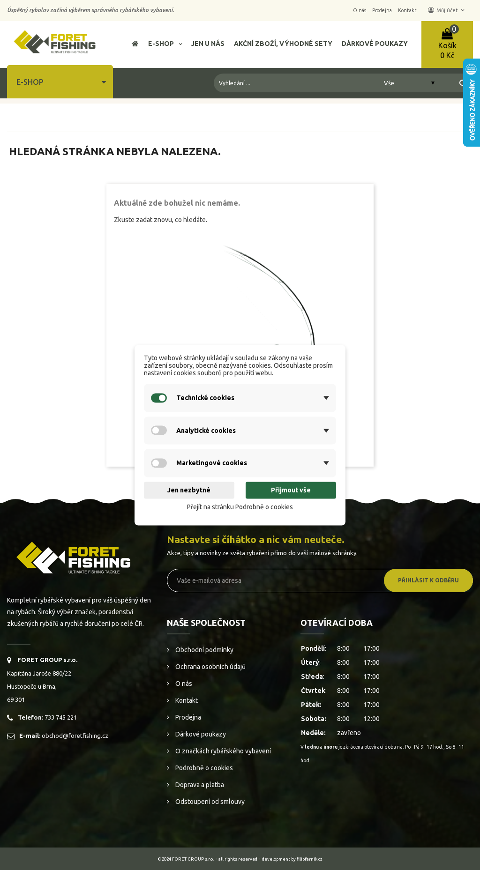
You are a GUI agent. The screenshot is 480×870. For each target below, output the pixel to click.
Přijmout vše (291, 490)
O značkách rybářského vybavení (222, 751)
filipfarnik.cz (309, 859)
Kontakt (186, 700)
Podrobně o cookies (203, 768)
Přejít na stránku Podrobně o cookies (240, 507)
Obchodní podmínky (203, 650)
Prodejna (187, 717)
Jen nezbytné (188, 490)
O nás (183, 683)
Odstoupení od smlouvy (209, 801)
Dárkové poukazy (200, 734)
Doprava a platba (199, 784)
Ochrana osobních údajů (210, 666)
